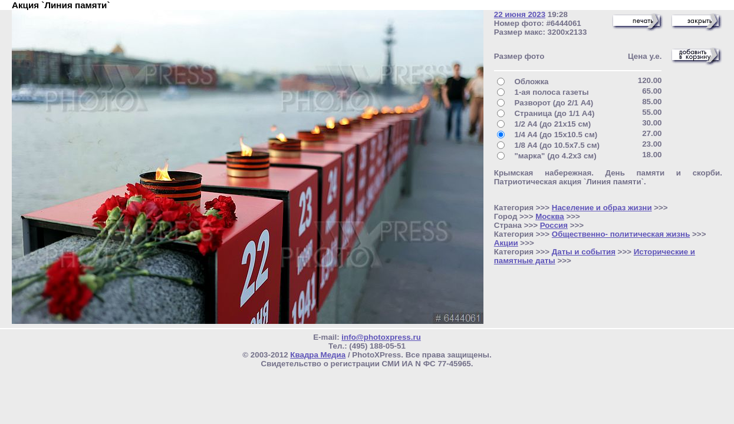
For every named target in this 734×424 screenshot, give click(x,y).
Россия (554, 225)
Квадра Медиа (317, 354)
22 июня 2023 (519, 14)
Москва (549, 216)
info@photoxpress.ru (380, 337)
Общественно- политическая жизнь (621, 234)
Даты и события (583, 251)
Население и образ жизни (602, 207)
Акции (506, 242)
